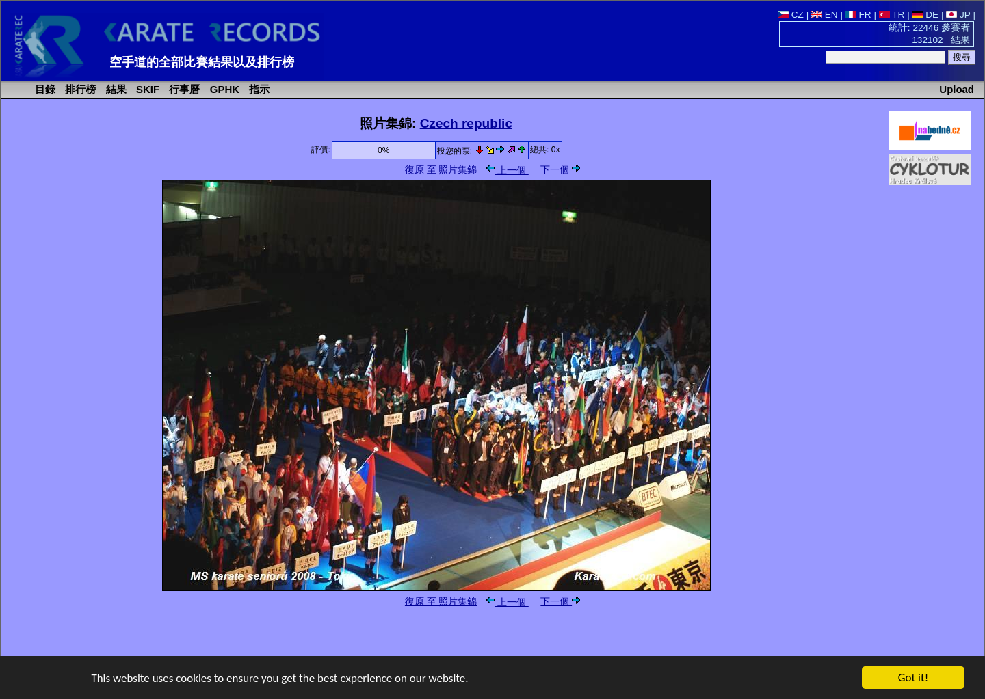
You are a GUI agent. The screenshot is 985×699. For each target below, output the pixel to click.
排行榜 (79, 89)
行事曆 (183, 89)
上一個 (507, 170)
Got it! (913, 678)
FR (858, 15)
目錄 (43, 89)
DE (925, 15)
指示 (258, 89)
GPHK (223, 89)
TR (892, 15)
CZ (791, 15)
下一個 (560, 170)
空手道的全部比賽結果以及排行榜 (201, 62)
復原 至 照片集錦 (441, 170)
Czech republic (466, 123)
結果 (115, 89)
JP (958, 15)
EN (824, 15)
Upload (956, 89)
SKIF (146, 89)
